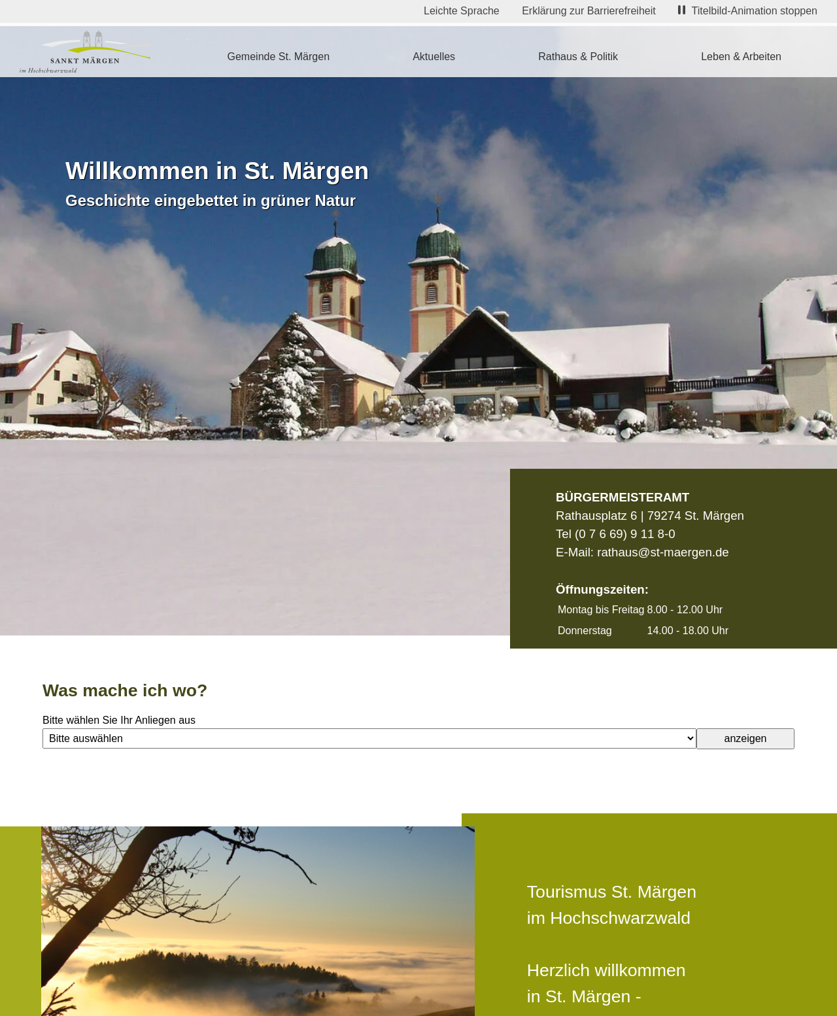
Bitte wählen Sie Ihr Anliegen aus (119, 720)
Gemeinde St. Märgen (279, 56)
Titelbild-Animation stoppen (747, 10)
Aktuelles (434, 56)
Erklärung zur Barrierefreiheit (589, 10)
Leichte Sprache (462, 10)
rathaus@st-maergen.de (662, 552)
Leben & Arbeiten (741, 56)
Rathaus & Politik (578, 56)
